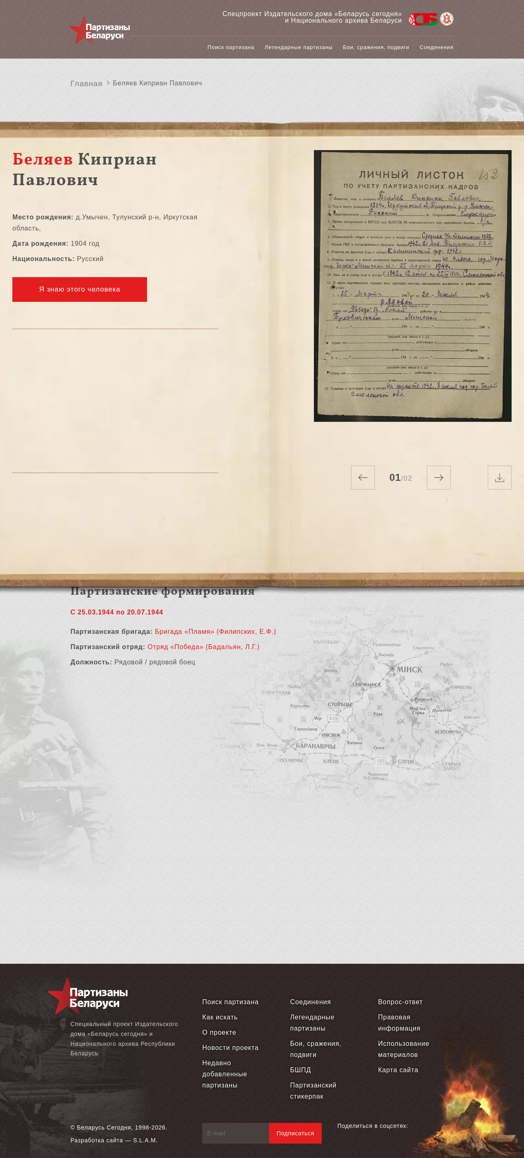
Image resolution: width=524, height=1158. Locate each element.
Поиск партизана (231, 47)
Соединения (437, 47)
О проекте (219, 1032)
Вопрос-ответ (400, 1001)
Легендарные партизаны (299, 47)
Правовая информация (399, 1023)
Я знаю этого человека (79, 289)
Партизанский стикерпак (313, 1091)
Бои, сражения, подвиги (376, 47)
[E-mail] (235, 1133)
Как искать (220, 1017)
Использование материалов (404, 1049)
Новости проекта (230, 1047)
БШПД (300, 1069)
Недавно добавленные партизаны (224, 1074)
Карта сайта (398, 1069)
